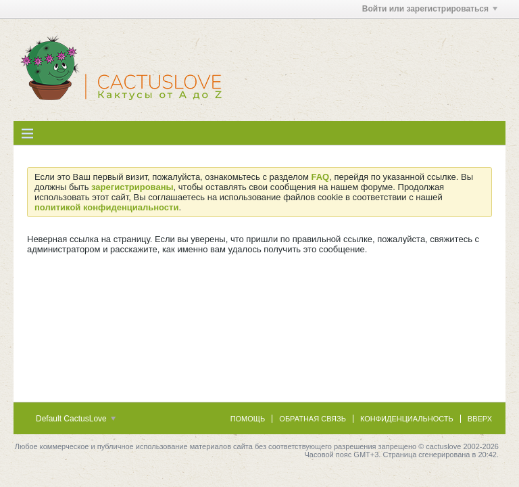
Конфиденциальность (406, 419)
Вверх (480, 419)
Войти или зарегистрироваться (429, 9)
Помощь (248, 419)
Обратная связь (312, 419)
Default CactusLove (76, 418)
